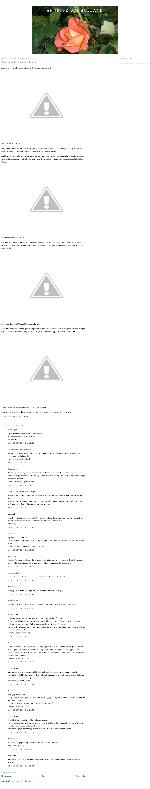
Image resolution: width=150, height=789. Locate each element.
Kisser (10, 430)
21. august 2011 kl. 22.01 (21, 732)
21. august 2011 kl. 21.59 (21, 710)
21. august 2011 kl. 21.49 (21, 608)
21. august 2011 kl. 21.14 (21, 580)
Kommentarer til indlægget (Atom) (23, 781)
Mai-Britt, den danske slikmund (19, 491)
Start (43, 776)
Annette (10, 587)
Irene (9, 755)
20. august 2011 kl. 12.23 (21, 443)
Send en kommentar (8, 772)
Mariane (11, 573)
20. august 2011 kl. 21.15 (21, 527)
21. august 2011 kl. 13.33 (21, 550)
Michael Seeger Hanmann (17, 449)
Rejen (10, 556)
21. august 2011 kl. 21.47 (21, 594)
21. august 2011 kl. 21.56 (21, 662)
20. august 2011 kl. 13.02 (21, 463)
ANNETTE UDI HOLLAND (75, 10)
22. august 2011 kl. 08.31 (21, 766)
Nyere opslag (6, 776)
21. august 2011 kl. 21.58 (21, 684)
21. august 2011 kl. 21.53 (21, 636)
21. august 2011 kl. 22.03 (21, 749)
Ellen (9, 534)
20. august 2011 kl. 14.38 (21, 485)
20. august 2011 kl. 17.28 (21, 508)
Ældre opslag (81, 776)
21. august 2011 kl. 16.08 (21, 567)
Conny (10, 469)
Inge (9, 514)
